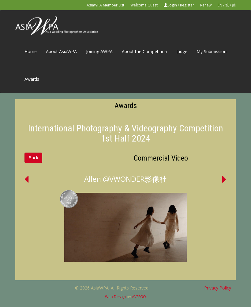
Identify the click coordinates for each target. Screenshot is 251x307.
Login (172, 5)
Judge (181, 51)
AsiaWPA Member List (105, 5)
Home (30, 51)
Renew (206, 5)
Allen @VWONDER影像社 (125, 179)
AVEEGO (139, 296)
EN (220, 5)
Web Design (115, 296)
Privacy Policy (217, 288)
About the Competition (144, 51)
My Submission (212, 51)
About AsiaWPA (61, 51)
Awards (31, 79)
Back (33, 158)
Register (187, 5)
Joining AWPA (99, 51)
